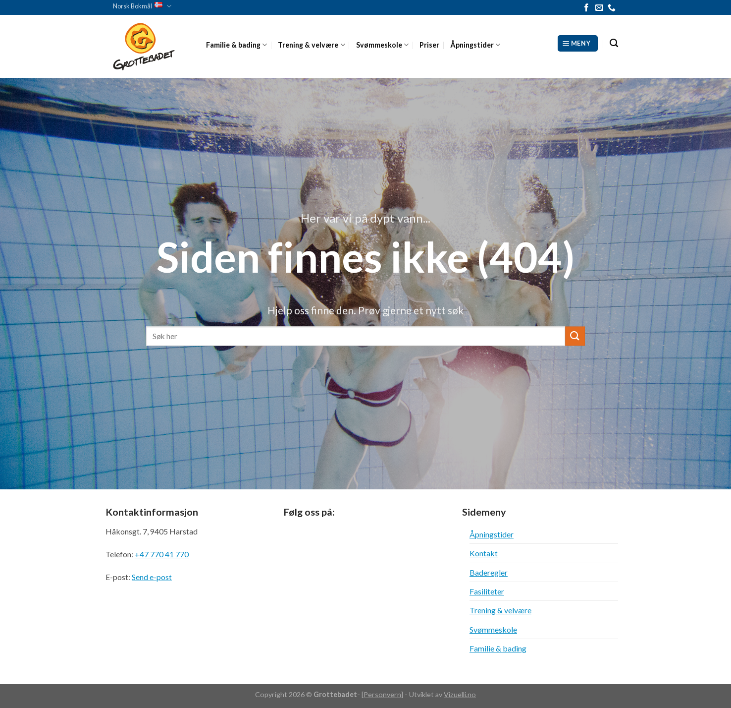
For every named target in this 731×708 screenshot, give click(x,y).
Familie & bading (236, 45)
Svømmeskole (382, 45)
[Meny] (578, 43)
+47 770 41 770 (162, 554)
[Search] (614, 43)
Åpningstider (475, 45)
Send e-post (152, 577)
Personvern (382, 694)
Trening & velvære (311, 45)
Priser (429, 45)
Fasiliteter (487, 591)
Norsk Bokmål (142, 6)
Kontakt (484, 553)
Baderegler (489, 572)
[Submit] (575, 336)
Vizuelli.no (460, 694)
